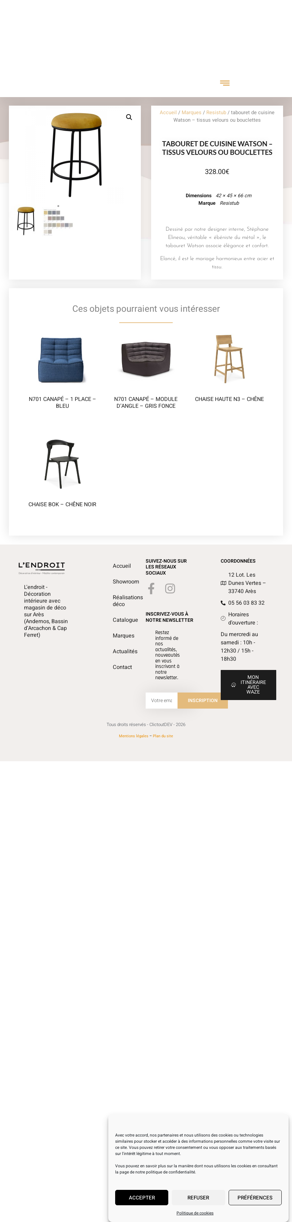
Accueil (168, 112)
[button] (134, 117)
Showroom (116, 582)
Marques (192, 112)
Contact (116, 667)
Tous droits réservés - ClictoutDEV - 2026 (146, 724)
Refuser (198, 1197)
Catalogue (116, 620)
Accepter (142, 1197)
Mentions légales (133, 736)
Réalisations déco (116, 600)
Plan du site (163, 736)
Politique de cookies (195, 1213)
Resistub (216, 112)
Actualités (116, 651)
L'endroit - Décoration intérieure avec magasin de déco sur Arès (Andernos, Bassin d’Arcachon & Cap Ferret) (46, 611)
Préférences (255, 1197)
